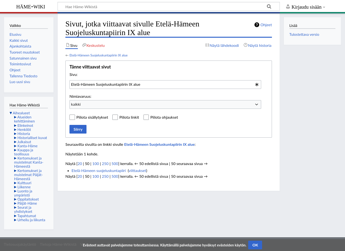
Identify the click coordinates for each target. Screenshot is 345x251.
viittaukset (137, 170)
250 (105, 163)
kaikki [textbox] (76, 104)
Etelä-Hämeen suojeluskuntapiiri (99, 170)
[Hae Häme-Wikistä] (169, 6)
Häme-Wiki (30, 6)
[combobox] (165, 84)
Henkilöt (24, 129)
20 (80, 163)
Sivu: (73, 74)
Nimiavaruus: (80, 96)
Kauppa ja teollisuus (23, 152)
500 (114, 163)
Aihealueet (21, 113)
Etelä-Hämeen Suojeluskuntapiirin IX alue (98, 55)
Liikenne (24, 187)
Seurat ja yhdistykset (23, 209)
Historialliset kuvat (32, 137)
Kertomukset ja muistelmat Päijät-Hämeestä (28, 174)
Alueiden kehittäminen (24, 119)
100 (95, 163)
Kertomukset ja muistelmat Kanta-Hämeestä (28, 162)
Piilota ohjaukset (164, 117)
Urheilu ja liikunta (31, 220)
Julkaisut (24, 142)
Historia (23, 133)
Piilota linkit (129, 117)
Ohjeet (266, 24)
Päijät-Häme (27, 203)
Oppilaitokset (28, 199)
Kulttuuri (24, 183)
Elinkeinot (25, 125)
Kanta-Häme (27, 146)
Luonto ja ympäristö (23, 193)
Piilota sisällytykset (92, 117)
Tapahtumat (26, 216)
